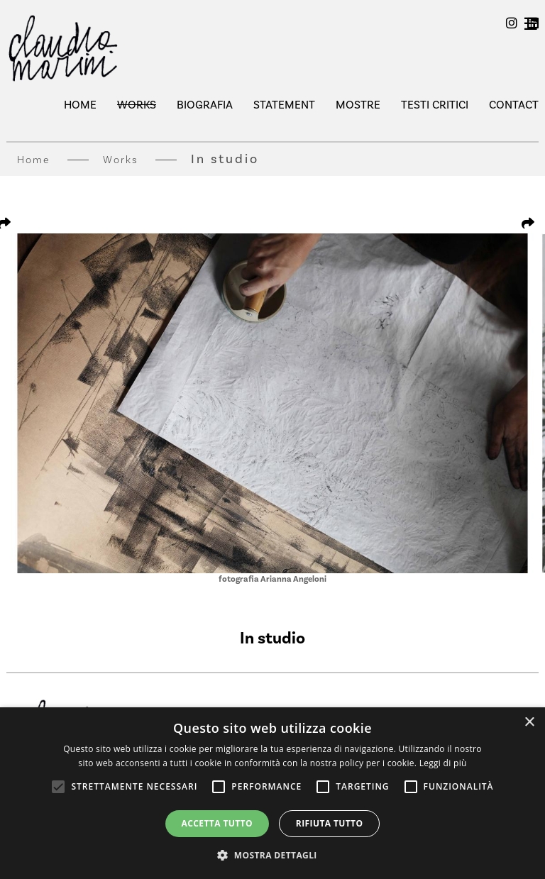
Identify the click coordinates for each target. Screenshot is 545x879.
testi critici (434, 104)
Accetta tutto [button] (217, 823)
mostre (358, 104)
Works (136, 104)
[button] (272, 855)
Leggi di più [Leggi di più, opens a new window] (443, 763)
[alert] (272, 793)
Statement (284, 104)
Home (80, 104)
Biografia (205, 104)
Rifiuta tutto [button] (329, 823)
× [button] (529, 722)
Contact (514, 104)
